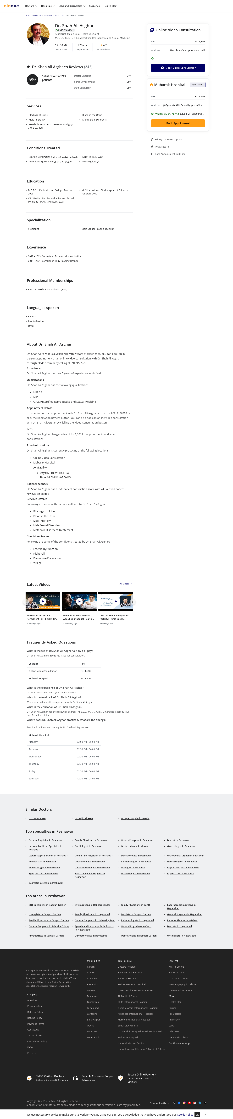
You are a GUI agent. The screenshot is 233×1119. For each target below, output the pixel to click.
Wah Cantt (92, 1030)
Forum (172, 1007)
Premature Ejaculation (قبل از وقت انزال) (50, 161)
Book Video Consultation (178, 68)
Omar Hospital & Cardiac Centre (135, 989)
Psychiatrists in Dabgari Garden (46, 934)
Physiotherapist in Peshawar (183, 866)
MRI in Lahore (176, 965)
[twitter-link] (174, 1102)
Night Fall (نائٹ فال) (92, 156)
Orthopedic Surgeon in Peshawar (185, 854)
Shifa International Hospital (133, 1001)
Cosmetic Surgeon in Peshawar (46, 882)
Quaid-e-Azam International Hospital (138, 1007)
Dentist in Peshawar (178, 839)
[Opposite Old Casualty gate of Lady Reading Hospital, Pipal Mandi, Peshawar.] (183, 105)
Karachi (91, 965)
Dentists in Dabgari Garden (136, 913)
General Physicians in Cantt (136, 925)
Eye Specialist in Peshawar (43, 872)
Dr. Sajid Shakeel (84, 817)
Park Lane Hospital (128, 1036)
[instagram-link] (184, 1102)
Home (28, 15)
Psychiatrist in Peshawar (180, 872)
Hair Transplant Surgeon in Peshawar (90, 874)
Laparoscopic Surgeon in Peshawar (48, 854)
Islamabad (92, 977)
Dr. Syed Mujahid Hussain (135, 817)
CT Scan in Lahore (178, 977)
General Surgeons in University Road (95, 919)
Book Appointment (178, 123)
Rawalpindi (93, 983)
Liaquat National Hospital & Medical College (141, 1048)
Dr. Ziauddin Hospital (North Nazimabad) (140, 1030)
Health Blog (175, 1001)
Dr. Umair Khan (37, 817)
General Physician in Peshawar (46, 839)
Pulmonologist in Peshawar (136, 860)
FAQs (30, 1046)
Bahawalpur (93, 1018)
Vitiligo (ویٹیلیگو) (90, 161)
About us (32, 999)
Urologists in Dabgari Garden (45, 913)
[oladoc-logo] (11, 6)
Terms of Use (34, 1034)
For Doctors (175, 1012)
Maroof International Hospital (134, 1018)
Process (31, 1052)
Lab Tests (174, 1030)
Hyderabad (93, 1036)
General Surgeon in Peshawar (137, 839)
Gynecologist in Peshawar (181, 845)
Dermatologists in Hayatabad (91, 934)
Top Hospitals (125, 959)
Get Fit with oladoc (179, 1036)
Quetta (90, 1024)
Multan (91, 989)
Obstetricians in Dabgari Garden (139, 934)
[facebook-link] (179, 1102)
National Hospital (127, 977)
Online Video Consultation (178, 29)
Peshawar (48, 15)
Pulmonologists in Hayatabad (137, 919)
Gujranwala (93, 1001)
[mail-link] (194, 1102)
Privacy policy (34, 1005)
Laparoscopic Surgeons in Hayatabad (181, 905)
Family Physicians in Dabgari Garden (49, 919)
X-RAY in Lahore (177, 971)
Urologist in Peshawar (133, 866)
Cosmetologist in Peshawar (90, 860)
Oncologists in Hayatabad (181, 934)
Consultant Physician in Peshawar (93, 854)
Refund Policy (34, 1017)
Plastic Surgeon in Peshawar (44, 866)
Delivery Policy (35, 1011)
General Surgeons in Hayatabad (184, 913)
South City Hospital (128, 1024)
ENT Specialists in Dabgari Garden (47, 903)
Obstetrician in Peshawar (135, 845)
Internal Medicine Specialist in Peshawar (45, 847)
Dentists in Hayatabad (179, 925)
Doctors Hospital (127, 965)
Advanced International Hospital (135, 1012)
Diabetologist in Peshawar (135, 872)
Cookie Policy (185, 1114)
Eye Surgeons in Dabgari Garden (93, 903)
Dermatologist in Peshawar (136, 854)
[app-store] (183, 1052)
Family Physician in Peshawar (91, 839)
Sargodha (92, 1012)
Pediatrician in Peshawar (42, 860)
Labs (171, 1024)
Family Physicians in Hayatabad (92, 913)
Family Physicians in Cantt (135, 903)
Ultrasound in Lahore (180, 989)
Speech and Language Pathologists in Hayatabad (94, 927)
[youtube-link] (189, 1102)
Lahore (90, 971)
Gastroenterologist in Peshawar (92, 866)
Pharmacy (174, 1018)
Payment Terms (35, 1022)
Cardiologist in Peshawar (88, 845)
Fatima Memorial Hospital (132, 983)
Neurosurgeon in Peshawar (182, 860)
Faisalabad (93, 1007)
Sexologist (59, 15)
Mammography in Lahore (182, 983)
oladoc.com (76, 1104)
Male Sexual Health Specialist (98, 228)
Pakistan (37, 15)
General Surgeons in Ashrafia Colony (49, 925)
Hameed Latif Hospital (130, 971)
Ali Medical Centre (128, 995)
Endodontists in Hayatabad (182, 919)
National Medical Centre (131, 1042)
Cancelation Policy (37, 1040)
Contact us (33, 1028)
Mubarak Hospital (169, 84)
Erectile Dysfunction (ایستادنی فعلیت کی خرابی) (53, 156)
